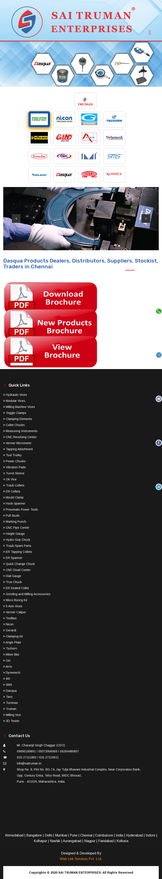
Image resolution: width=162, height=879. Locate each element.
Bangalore (34, 835)
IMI (6, 678)
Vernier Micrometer (17, 443)
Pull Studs (11, 515)
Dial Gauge (12, 576)
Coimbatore (104, 835)
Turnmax (10, 702)
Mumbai (61, 835)
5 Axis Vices (12, 606)
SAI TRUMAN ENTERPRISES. (80, 872)
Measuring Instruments (20, 431)
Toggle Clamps (14, 413)
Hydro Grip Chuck (16, 539)
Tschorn (10, 648)
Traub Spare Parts (17, 545)
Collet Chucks (14, 425)
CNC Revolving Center (20, 437)
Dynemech (11, 672)
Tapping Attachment (18, 449)
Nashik (55, 841)
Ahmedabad (14, 835)
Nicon (8, 624)
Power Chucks (14, 461)
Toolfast (10, 618)
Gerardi (9, 630)
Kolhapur (40, 841)
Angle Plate (12, 642)
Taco (8, 696)
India (119, 835)
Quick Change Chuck (19, 564)
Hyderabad (134, 835)
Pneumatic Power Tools (20, 509)
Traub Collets (13, 485)
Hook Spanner (14, 503)
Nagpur (89, 841)
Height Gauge (14, 533)
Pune (73, 835)
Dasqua (10, 690)
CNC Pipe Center (16, 527)
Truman (9, 709)
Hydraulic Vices (15, 394)
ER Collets (11, 491)
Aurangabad (72, 841)
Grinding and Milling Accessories (26, 594)
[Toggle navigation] (150, 31)
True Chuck (12, 582)
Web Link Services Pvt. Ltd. (81, 859)
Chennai (86, 835)
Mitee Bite (11, 654)
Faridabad (106, 841)
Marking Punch (14, 521)
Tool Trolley (12, 455)
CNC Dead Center (17, 570)
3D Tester (11, 721)
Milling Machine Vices (19, 407)
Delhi (48, 835)
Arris (7, 666)
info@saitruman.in (29, 763)
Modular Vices (14, 401)
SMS (7, 684)
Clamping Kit (13, 636)
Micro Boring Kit (15, 600)
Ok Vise (10, 479)
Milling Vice (12, 715)
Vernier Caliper (14, 612)
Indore (150, 835)
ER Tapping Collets (17, 552)
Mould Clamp (13, 497)
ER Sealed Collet (16, 588)
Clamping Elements (17, 419)
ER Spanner (12, 558)
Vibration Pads (14, 467)
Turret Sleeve (13, 473)
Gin (7, 660)
